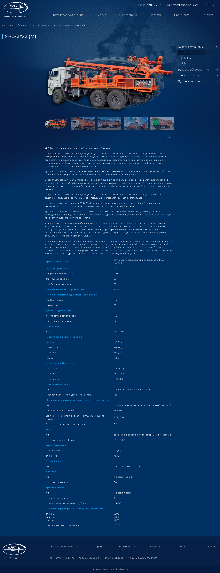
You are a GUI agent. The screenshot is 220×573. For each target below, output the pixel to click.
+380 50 (89, 558)
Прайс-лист (181, 15)
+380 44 (113, 558)
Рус (208, 5)
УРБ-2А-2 (186, 57)
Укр (213, 5)
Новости (155, 15)
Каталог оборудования (68, 15)
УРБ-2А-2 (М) (188, 52)
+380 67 (147, 5)
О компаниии (128, 15)
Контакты (208, 15)
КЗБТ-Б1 (185, 63)
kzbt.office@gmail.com (185, 5)
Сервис (101, 15)
